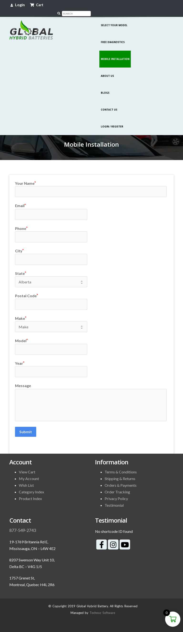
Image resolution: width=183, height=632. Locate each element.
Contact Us (109, 102)
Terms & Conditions (121, 465)
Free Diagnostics (113, 35)
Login (17, 4)
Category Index (31, 485)
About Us (107, 69)
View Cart (27, 465)
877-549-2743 (22, 523)
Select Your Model (114, 18)
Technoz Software (102, 606)
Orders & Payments (121, 478)
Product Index (30, 491)
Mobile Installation (115, 52)
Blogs (105, 86)
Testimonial (114, 498)
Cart (36, 5)
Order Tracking (117, 485)
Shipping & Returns (120, 471)
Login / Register (112, 119)
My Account (29, 471)
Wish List (26, 478)
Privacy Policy (116, 491)
